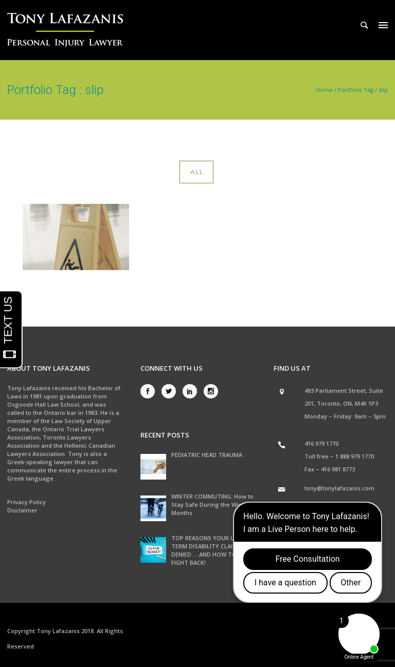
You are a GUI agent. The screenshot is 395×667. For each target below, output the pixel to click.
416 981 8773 (338, 469)
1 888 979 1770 (354, 456)
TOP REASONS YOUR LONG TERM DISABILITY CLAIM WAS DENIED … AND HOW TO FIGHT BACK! (211, 550)
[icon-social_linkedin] (192, 391)
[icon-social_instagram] (211, 391)
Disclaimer (22, 510)
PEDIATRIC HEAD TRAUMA (206, 455)
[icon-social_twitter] (171, 391)
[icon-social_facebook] (150, 391)
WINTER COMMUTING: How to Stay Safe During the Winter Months (212, 504)
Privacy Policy (26, 502)
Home (324, 89)
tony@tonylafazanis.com (339, 488)
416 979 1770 (321, 443)
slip (383, 89)
